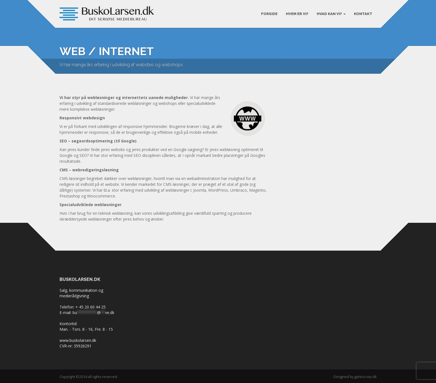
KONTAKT (363, 14)
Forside (269, 14)
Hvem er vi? (297, 14)
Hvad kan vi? (331, 14)
